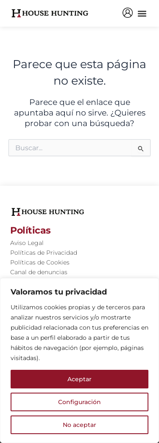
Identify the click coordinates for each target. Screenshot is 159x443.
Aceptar (79, 379)
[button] (142, 13)
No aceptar (79, 425)
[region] (79, 360)
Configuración (79, 402)
